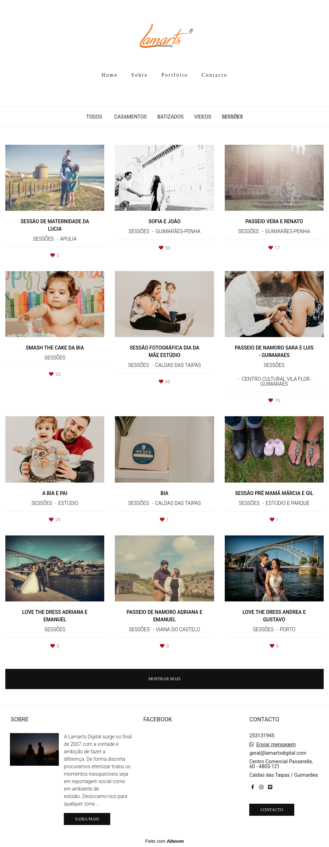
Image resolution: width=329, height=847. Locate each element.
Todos (94, 116)
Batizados (170, 116)
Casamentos (130, 116)
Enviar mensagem (276, 744)
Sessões (232, 116)
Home (110, 75)
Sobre (139, 75)
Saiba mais (87, 818)
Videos (202, 116)
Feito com (164, 841)
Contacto (215, 75)
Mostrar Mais (164, 678)
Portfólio (174, 75)
